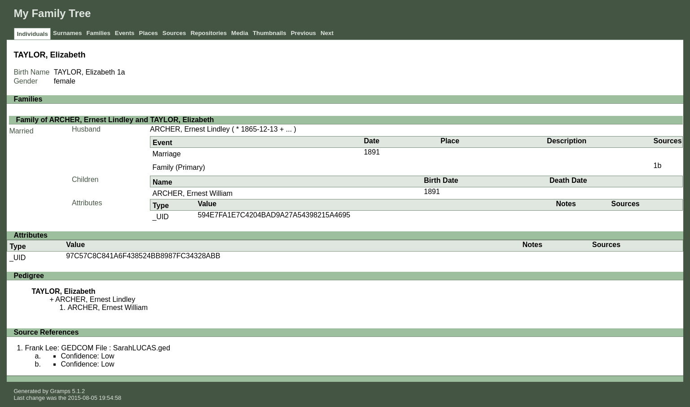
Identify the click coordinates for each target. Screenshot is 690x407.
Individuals (32, 34)
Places (148, 33)
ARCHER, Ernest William (192, 193)
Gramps (60, 391)
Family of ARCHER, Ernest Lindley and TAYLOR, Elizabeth (115, 120)
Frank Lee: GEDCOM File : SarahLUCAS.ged (97, 348)
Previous (303, 33)
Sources (174, 33)
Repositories (208, 33)
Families (98, 33)
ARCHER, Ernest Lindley (190, 129)
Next (327, 33)
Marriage (166, 154)
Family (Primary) (178, 167)
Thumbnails (269, 33)
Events (125, 33)
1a (121, 72)
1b (657, 165)
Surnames (67, 33)
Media (239, 33)
